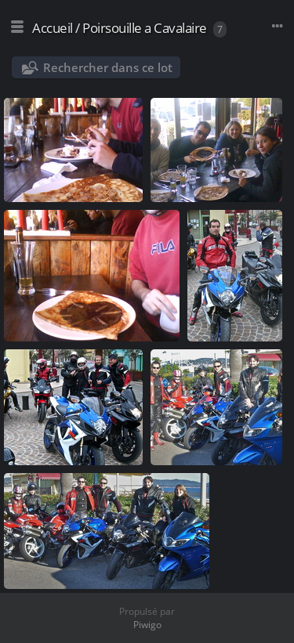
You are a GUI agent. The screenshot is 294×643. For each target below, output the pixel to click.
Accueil (52, 28)
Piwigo (147, 624)
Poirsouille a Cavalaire (144, 28)
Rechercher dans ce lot (107, 67)
